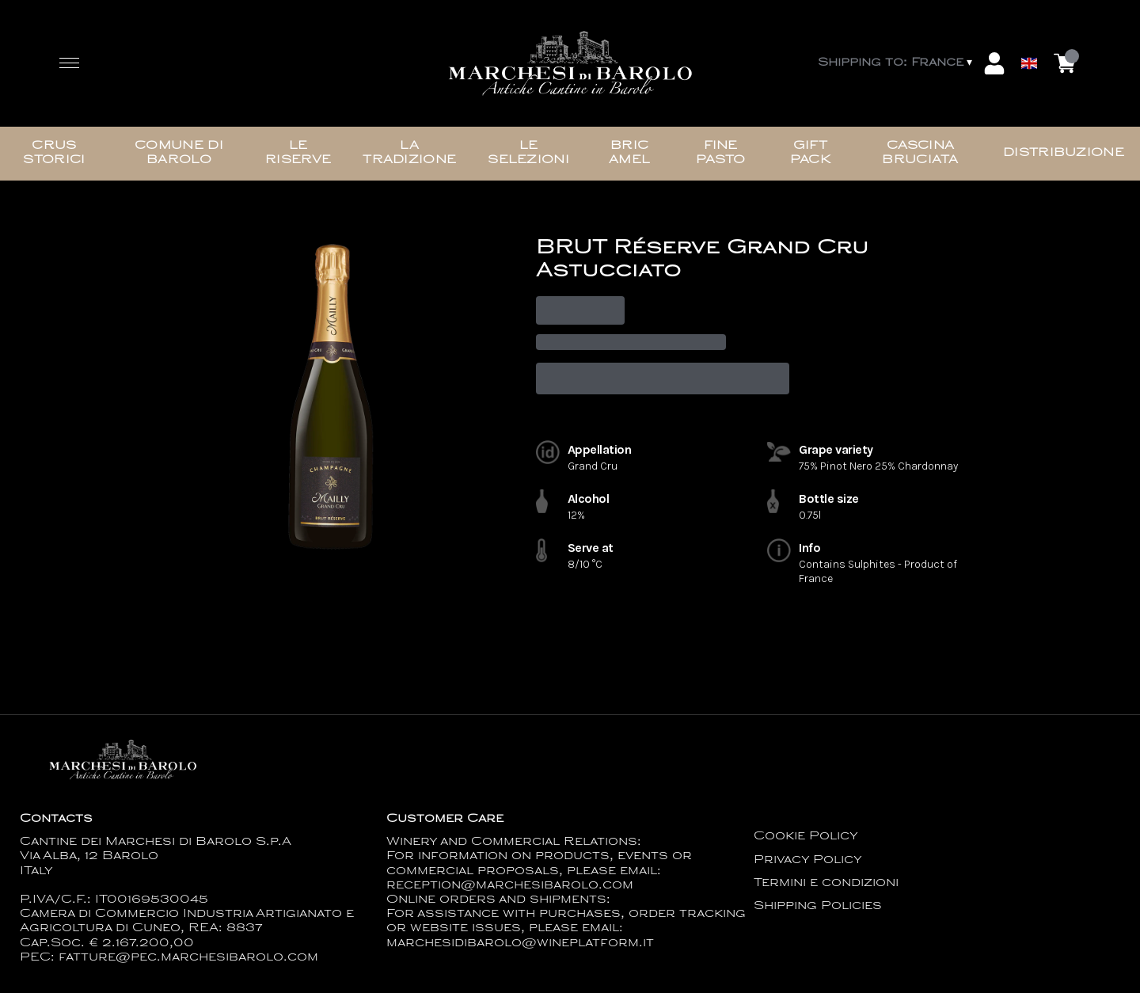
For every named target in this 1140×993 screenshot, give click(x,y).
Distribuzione (1063, 153)
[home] (570, 63)
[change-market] (896, 63)
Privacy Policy (808, 860)
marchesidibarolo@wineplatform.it (520, 943)
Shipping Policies (818, 906)
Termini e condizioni (826, 883)
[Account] (994, 63)
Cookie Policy (806, 837)
